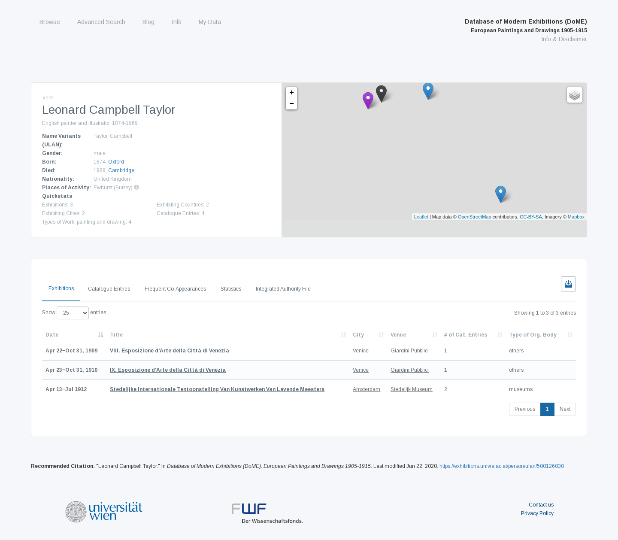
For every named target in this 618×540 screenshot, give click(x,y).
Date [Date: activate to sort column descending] (51, 335)
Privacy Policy (537, 513)
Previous (525, 409)
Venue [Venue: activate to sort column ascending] (398, 335)
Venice (361, 351)
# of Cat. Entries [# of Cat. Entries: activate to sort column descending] (465, 335)
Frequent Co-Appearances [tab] (175, 289)
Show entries (74, 312)
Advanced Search (101, 21)
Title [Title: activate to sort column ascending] (116, 335)
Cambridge (121, 170)
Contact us (541, 505)
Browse (49, 21)
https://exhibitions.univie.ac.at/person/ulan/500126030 (501, 466)
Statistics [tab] (231, 289)
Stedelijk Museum (412, 389)
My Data (210, 21)
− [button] (291, 104)
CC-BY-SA (531, 216)
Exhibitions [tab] (61, 288)
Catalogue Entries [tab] (109, 289)
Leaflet (421, 216)
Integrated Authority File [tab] (283, 289)
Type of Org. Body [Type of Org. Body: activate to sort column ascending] (533, 335)
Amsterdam (366, 389)
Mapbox (576, 216)
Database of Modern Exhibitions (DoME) (526, 25)
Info (177, 21)
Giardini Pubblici (410, 351)
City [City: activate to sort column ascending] (358, 335)
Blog (148, 21)
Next (565, 409)
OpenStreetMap (474, 216)
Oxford (116, 162)
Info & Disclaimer (564, 39)
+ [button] (291, 93)
